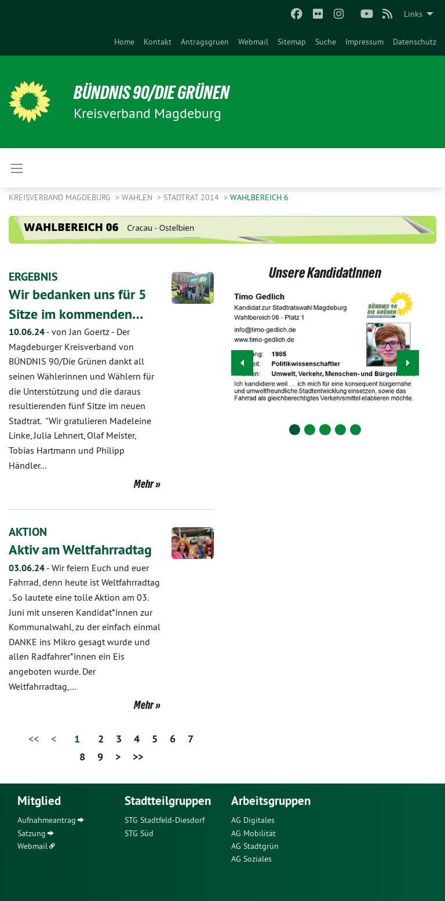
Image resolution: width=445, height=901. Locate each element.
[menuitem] (124, 42)
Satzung (31, 833)
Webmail (253, 41)
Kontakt (158, 41)
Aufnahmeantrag (46, 820)
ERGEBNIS (33, 276)
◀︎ (242, 359)
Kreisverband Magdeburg (61, 197)
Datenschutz (414, 41)
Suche (325, 41)
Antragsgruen (205, 41)
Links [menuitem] (413, 14)
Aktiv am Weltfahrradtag (80, 549)
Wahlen (138, 197)
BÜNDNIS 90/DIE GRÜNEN (151, 92)
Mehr (144, 483)
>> (138, 756)
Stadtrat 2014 (192, 197)
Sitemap (292, 41)
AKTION (28, 531)
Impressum (364, 41)
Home (124, 41)
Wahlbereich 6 (259, 197)
